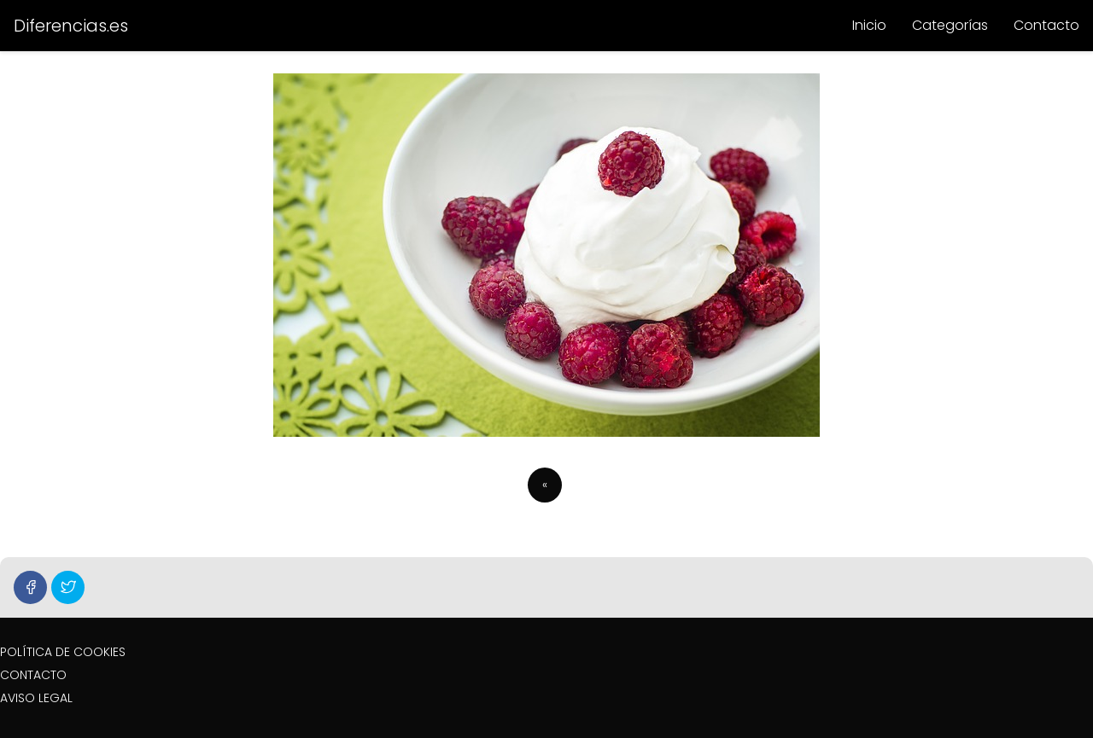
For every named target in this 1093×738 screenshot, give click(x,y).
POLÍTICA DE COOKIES (63, 651)
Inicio (869, 25)
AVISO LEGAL (36, 697)
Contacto (1046, 25)
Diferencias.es (71, 26)
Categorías (950, 25)
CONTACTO (33, 674)
